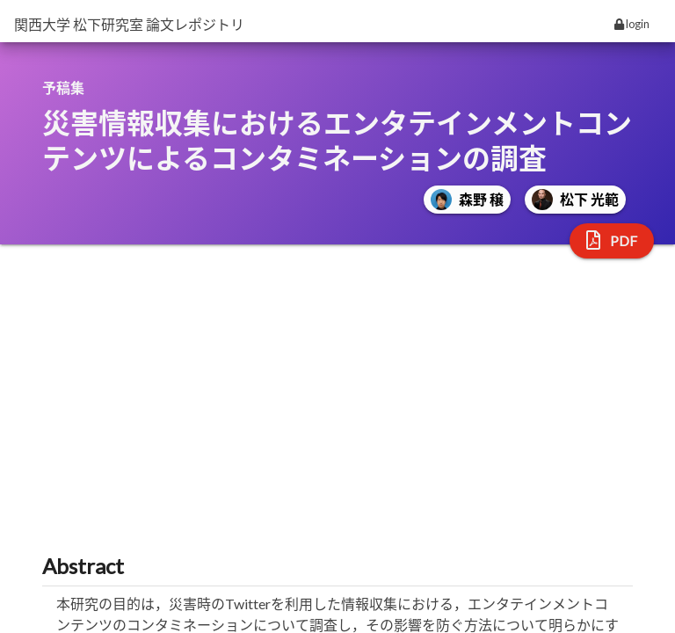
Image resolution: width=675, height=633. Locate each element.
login (632, 24)
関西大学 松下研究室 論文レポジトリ (129, 24)
